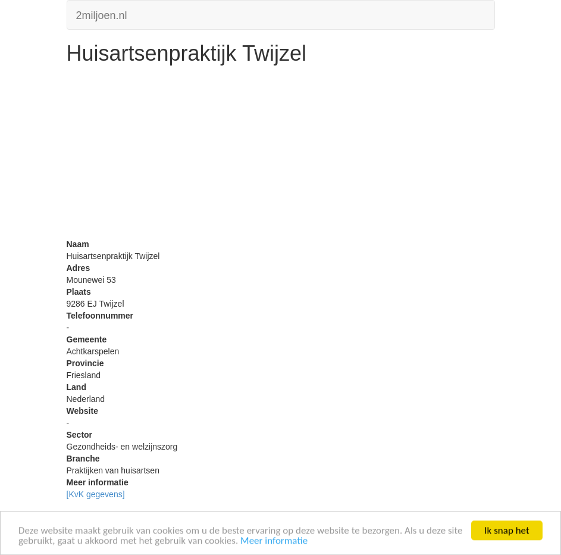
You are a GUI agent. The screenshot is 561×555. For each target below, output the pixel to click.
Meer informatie (274, 541)
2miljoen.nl (101, 14)
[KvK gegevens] (96, 494)
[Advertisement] (281, 154)
